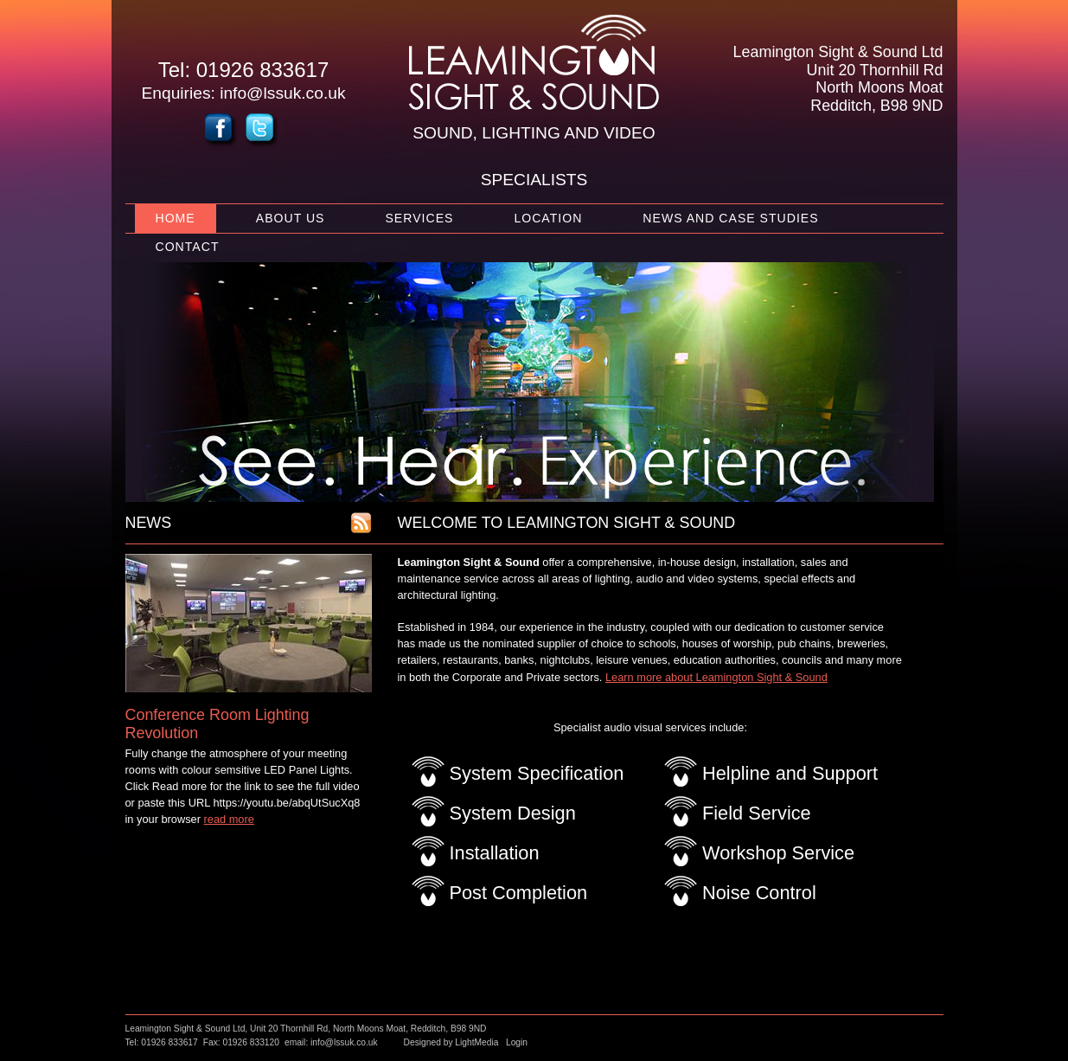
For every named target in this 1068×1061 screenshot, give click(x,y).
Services (419, 218)
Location (548, 218)
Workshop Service (778, 853)
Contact (188, 247)
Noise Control (759, 892)
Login (517, 1042)
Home (175, 218)
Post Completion (519, 892)
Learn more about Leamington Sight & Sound (716, 677)
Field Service (756, 813)
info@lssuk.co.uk (282, 93)
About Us (290, 218)
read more (229, 819)
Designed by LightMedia (451, 1042)
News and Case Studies (730, 218)
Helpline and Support (790, 773)
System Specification (537, 773)
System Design (513, 813)
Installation (495, 853)
